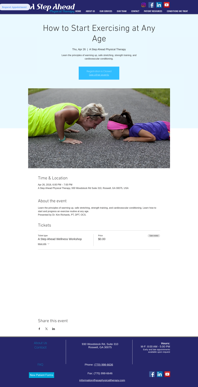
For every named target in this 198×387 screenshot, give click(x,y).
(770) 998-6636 (103, 364)
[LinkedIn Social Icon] (159, 5)
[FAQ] (40, 364)
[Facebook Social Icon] (151, 5)
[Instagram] (143, 5)
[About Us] (40, 343)
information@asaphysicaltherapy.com (102, 380)
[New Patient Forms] (41, 375)
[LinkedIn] (159, 374)
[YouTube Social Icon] (166, 5)
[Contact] (40, 347)
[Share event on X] (46, 329)
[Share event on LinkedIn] (53, 329)
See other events (99, 74)
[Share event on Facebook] (39, 329)
